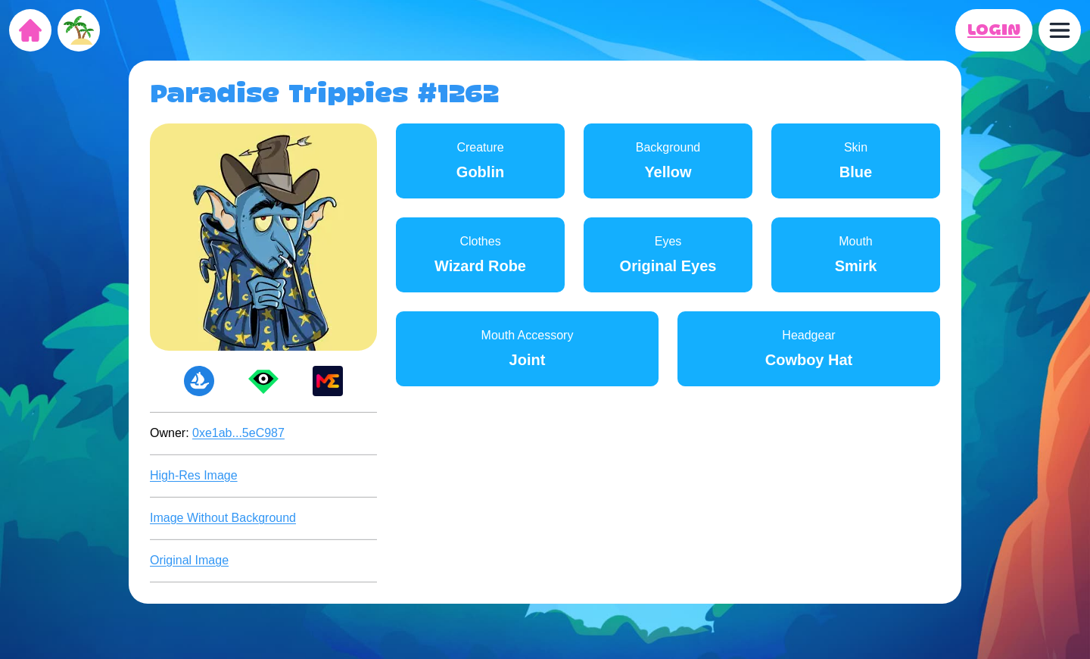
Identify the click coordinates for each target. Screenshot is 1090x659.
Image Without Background (223, 517)
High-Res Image (194, 475)
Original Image (189, 560)
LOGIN (993, 30)
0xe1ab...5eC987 (238, 432)
